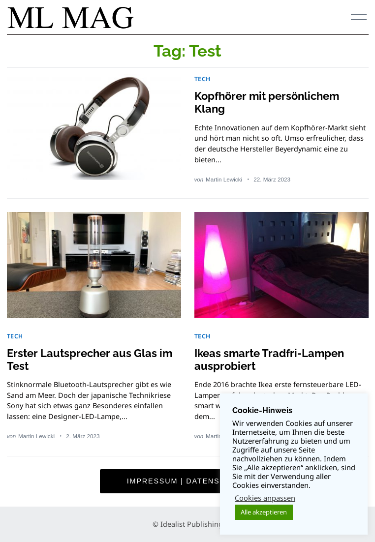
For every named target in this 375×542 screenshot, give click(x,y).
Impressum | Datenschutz (187, 481)
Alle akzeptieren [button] (264, 512)
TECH (202, 79)
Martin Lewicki (224, 179)
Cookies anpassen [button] (265, 497)
